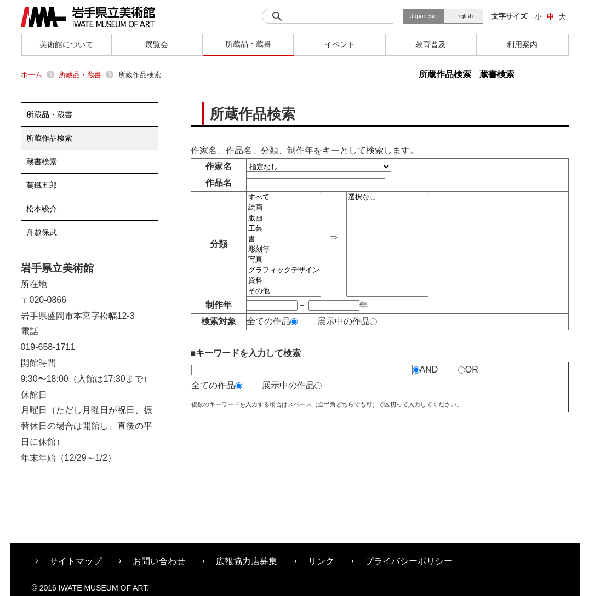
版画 (284, 218)
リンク (321, 561)
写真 (284, 260)
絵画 (284, 208)
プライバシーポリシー (409, 561)
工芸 (284, 229)
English (463, 16)
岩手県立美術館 (88, 17)
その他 (284, 291)
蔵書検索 (496, 74)
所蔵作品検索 (445, 74)
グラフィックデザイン (284, 270)
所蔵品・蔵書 (80, 75)
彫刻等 (284, 249)
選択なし (387, 197)
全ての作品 (272, 321)
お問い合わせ (159, 561)
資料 (284, 281)
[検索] (327, 16)
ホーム (31, 75)
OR (468, 369)
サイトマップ (75, 561)
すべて (284, 197)
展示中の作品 (347, 321)
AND (425, 369)
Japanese (423, 16)
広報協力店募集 (246, 561)
